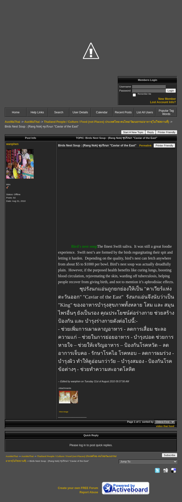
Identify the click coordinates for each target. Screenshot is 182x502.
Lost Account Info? (163, 102)
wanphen (12, 144)
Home (15, 112)
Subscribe (169, 455)
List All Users (144, 112)
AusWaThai (12, 121)
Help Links (37, 112)
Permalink (145, 145)
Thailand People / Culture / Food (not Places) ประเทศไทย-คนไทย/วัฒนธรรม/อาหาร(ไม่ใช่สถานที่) (106, 121)
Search (58, 112)
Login (171, 90)
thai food (168, 426)
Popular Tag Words (166, 112)
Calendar (102, 112)
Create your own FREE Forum (78, 488)
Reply (150, 132)
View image (63, 412)
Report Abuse (89, 492)
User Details (80, 112)
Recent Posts (123, 112)
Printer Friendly (166, 132)
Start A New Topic (133, 132)
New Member (167, 99)
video (159, 426)
